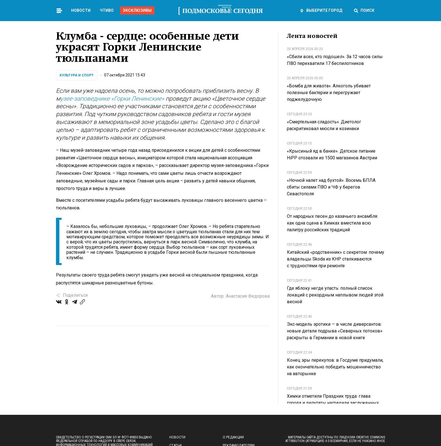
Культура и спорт (77, 75)
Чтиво (107, 10)
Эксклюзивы (137, 10)
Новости (81, 10)
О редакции (233, 437)
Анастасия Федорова (248, 296)
